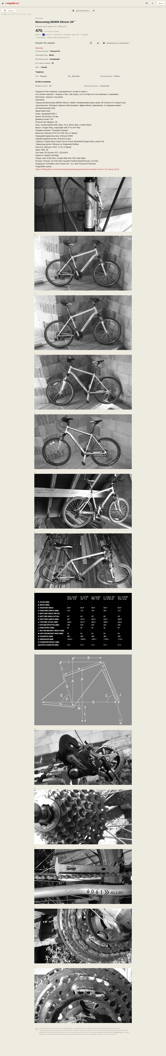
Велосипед (39, 18)
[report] (116, 43)
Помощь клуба (117, 1032)
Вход (161, 3)
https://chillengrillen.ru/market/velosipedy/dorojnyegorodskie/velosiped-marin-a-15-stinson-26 (76, 169)
